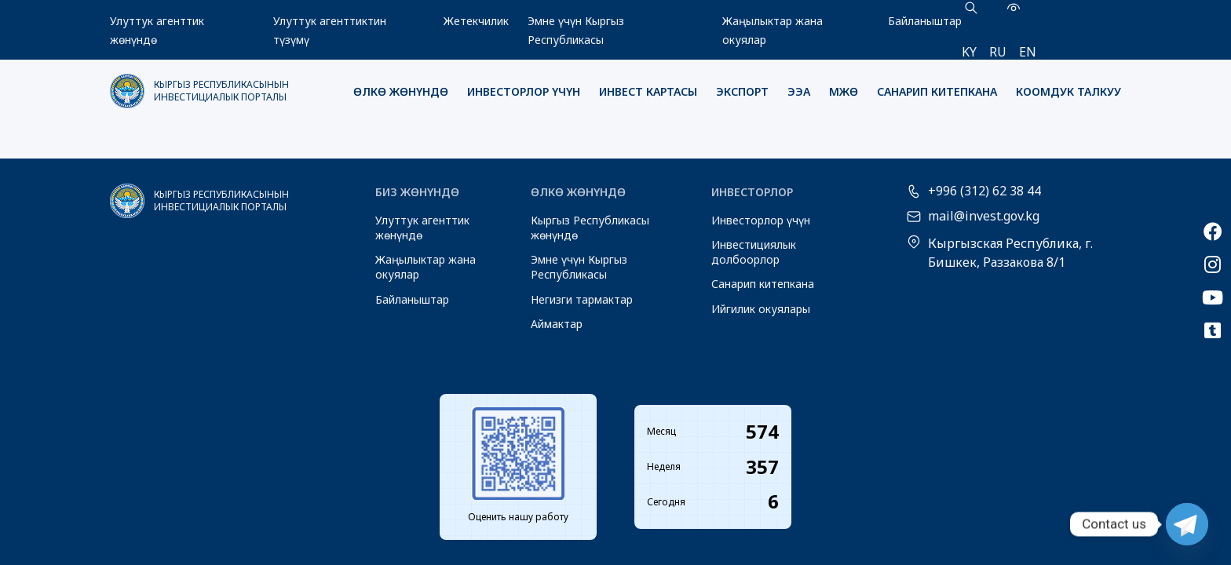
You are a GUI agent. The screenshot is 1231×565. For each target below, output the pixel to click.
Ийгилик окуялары (760, 308)
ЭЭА (798, 91)
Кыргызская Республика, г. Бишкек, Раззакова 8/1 (1010, 253)
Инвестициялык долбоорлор (753, 252)
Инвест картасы (648, 91)
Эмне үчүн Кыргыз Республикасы (579, 267)
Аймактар (557, 323)
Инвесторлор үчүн (523, 91)
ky (969, 51)
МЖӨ (843, 91)
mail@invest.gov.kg (983, 216)
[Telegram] (1187, 524)
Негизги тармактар (582, 299)
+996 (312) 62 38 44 (984, 191)
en (1027, 51)
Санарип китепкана (937, 91)
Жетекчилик (476, 20)
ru (997, 51)
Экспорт (742, 91)
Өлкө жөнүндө (400, 91)
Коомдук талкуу (1068, 91)
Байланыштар (925, 20)
